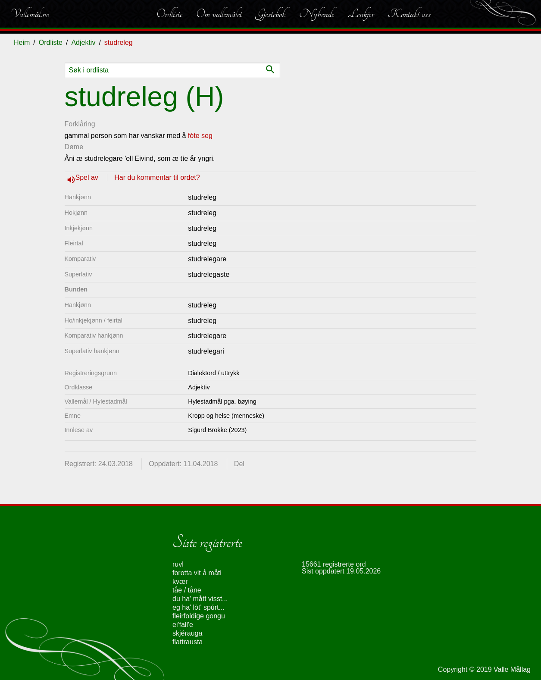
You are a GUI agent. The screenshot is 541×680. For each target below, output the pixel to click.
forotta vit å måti (197, 573)
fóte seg (200, 135)
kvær (180, 581)
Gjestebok (270, 14)
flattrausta (187, 642)
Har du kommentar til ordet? (157, 177)
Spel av (87, 177)
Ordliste (169, 14)
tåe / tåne (186, 590)
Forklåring (80, 124)
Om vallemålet (219, 14)
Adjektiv (83, 42)
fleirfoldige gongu (198, 616)
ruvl (178, 564)
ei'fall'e (182, 624)
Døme (74, 146)
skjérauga (187, 633)
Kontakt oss (409, 14)
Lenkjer (361, 14)
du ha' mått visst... (200, 598)
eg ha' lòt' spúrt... (198, 607)
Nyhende (316, 14)
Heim (22, 42)
